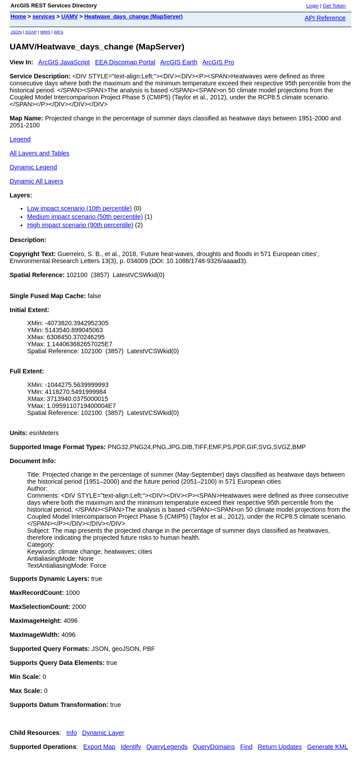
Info (72, 732)
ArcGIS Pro (218, 62)
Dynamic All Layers (36, 181)
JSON (16, 31)
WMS (45, 31)
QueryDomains (214, 746)
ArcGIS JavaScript (64, 62)
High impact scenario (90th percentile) (80, 224)
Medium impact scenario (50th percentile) (85, 216)
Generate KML (327, 746)
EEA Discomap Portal (125, 62)
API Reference (325, 17)
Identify (131, 746)
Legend (20, 139)
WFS (58, 31)
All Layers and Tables (40, 153)
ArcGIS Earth (179, 62)
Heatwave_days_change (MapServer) (133, 16)
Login (312, 5)
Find (246, 746)
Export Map (99, 746)
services (43, 16)
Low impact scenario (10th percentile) (79, 208)
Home (18, 16)
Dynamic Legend (33, 167)
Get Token (334, 5)
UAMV (69, 16)
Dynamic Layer (103, 732)
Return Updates (280, 746)
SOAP (31, 31)
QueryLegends (167, 746)
